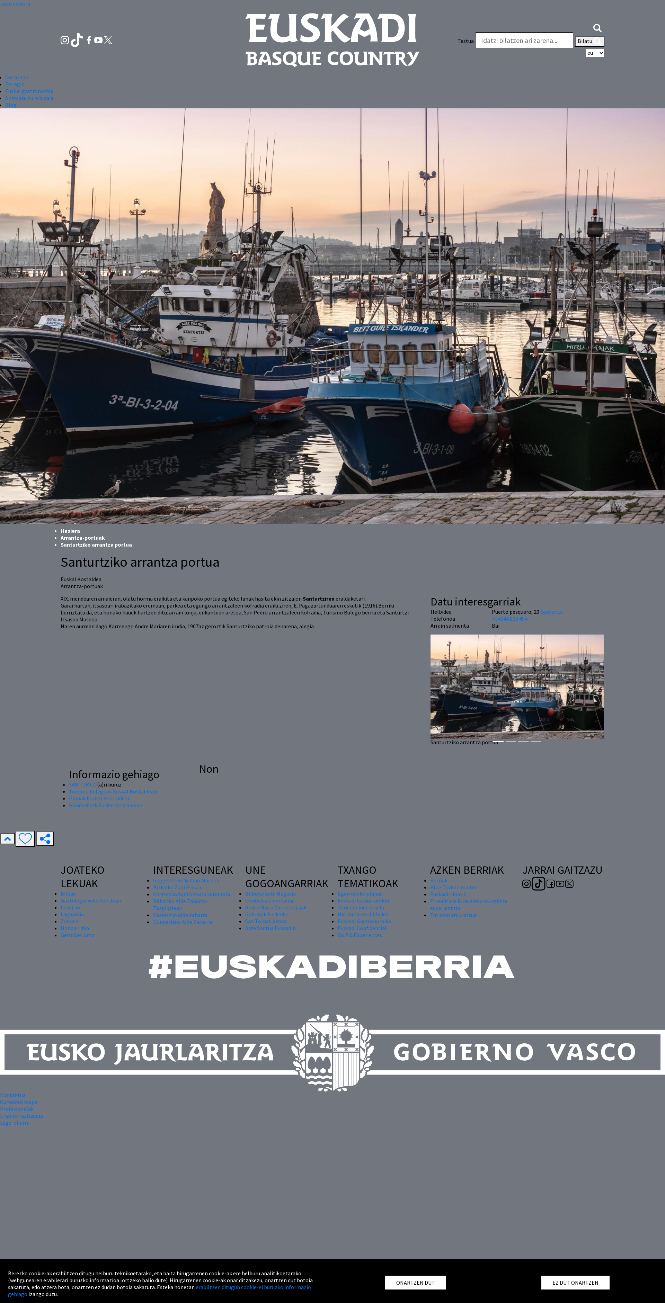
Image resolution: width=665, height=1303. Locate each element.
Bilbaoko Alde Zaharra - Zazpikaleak (181, 904)
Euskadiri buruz (448, 894)
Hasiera (70, 530)
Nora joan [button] (16, 77)
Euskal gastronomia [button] (29, 91)
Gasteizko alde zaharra (180, 914)
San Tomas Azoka (266, 921)
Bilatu (590, 41)
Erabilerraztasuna (21, 1115)
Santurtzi (551, 611)
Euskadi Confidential (362, 928)
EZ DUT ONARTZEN (575, 1282)
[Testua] (524, 40)
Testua (466, 40)
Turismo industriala (361, 907)
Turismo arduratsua (453, 914)
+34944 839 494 (509, 618)
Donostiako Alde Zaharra (182, 921)
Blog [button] (11, 104)
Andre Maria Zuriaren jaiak (276, 907)
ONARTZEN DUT (415, 1282)
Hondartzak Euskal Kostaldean (105, 805)
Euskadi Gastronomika (364, 921)
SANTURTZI (83, 784)
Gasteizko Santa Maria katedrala (191, 894)
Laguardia (72, 914)
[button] (597, 27)
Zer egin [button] (15, 84)
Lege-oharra (14, 1122)
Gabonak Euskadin (267, 914)
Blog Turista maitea (454, 887)
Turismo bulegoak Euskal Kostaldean (113, 791)
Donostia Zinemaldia (270, 900)
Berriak (438, 880)
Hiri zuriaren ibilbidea (363, 914)
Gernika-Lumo (78, 935)
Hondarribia (75, 928)
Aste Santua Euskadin (270, 928)
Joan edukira (15, 3)
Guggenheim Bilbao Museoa (186, 880)
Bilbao (68, 893)
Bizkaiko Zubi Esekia (177, 887)
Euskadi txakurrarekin (363, 900)
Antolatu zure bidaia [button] (29, 98)
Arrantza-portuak (83, 537)
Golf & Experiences (360, 935)
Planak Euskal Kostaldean (100, 798)
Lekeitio (70, 907)
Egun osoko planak (360, 893)
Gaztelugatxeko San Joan (91, 900)
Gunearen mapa (18, 1101)
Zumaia (69, 921)
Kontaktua (13, 1094)
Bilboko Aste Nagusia (270, 893)
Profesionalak (17, 1108)
